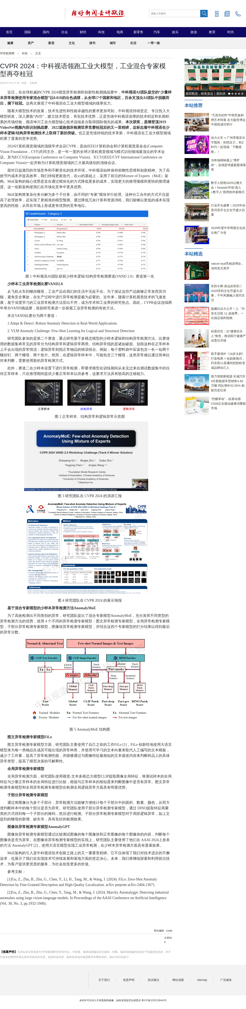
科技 (101, 32)
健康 (10, 43)
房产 (31, 43)
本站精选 (193, 253)
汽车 (157, 32)
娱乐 (175, 32)
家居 (51, 43)
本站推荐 (193, 105)
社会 (64, 32)
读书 (92, 43)
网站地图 (178, 980)
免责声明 (128, 980)
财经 (83, 32)
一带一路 (154, 43)
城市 (113, 43)
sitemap (202, 980)
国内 (46, 32)
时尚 (230, 32)
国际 (27, 32)
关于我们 (104, 980)
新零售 (138, 32)
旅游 (193, 32)
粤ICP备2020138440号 (154, 1000)
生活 (133, 43)
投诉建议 (153, 980)
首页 (9, 32)
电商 (120, 32)
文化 (72, 43)
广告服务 (226, 980)
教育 (212, 32)
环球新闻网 (7, 53)
